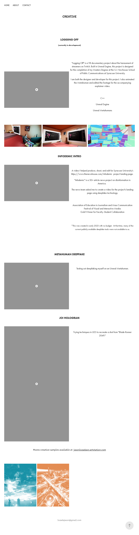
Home (7, 5)
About (16, 5)
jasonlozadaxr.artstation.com (89, 449)
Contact (26, 5)
